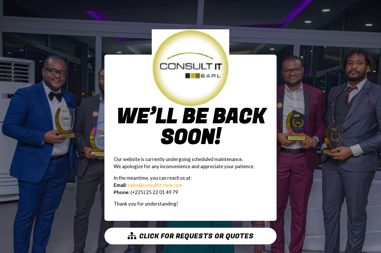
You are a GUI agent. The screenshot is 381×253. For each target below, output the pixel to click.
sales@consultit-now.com (154, 185)
